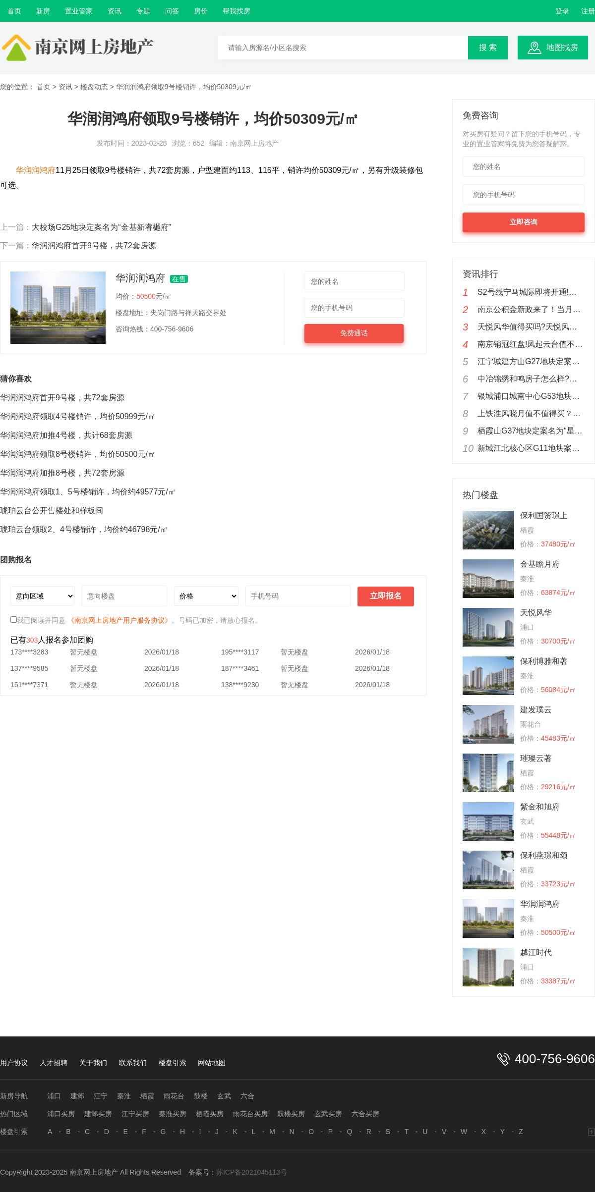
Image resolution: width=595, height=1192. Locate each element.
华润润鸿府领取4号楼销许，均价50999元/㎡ (78, 416)
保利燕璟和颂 (544, 855)
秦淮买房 (172, 1114)
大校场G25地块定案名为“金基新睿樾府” (101, 227)
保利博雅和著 (544, 661)
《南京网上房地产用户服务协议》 (119, 620)
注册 (588, 11)
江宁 (101, 1096)
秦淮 (124, 1096)
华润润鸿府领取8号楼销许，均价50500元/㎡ (78, 454)
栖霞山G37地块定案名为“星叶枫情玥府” (531, 431)
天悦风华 (536, 612)
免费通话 (354, 333)
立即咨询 (523, 222)
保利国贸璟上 (544, 515)
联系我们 (133, 1063)
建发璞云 (536, 709)
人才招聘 (53, 1063)
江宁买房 (135, 1114)
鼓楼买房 (291, 1114)
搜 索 (488, 47)
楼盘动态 (94, 87)
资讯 (114, 11)
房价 (201, 11)
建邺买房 (98, 1114)
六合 (247, 1096)
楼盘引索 (172, 1063)
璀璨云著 (536, 758)
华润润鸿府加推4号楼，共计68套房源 (66, 435)
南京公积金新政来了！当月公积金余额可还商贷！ (531, 309)
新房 (43, 11)
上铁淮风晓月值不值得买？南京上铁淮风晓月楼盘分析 (531, 413)
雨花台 (174, 1096)
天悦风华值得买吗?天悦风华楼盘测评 (531, 327)
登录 (562, 11)
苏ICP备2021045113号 (251, 1172)
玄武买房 (328, 1114)
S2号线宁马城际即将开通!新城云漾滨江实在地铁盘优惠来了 (531, 292)
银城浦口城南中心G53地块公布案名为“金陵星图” (531, 396)
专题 (143, 11)
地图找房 (562, 47)
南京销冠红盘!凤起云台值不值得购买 (531, 344)
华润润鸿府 (540, 904)
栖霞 (147, 1096)
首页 (14, 11)
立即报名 (386, 596)
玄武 (224, 1096)
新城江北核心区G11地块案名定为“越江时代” (531, 448)
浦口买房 (61, 1114)
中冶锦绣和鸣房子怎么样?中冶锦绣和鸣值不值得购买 (531, 379)
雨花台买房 (250, 1114)
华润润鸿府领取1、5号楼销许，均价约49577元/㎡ (88, 492)
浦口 (54, 1096)
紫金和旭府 (540, 807)
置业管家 (79, 11)
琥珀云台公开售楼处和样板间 (51, 510)
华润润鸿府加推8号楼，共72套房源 (62, 473)
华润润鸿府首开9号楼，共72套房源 (94, 245)
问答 (172, 11)
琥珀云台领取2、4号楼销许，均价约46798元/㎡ (84, 529)
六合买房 (365, 1114)
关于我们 (93, 1063)
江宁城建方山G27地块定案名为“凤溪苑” (531, 361)
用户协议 (14, 1063)
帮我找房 (236, 11)
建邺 (77, 1096)
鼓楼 (201, 1096)
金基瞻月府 (540, 564)
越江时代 (536, 952)
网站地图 (212, 1063)
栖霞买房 (210, 1114)
